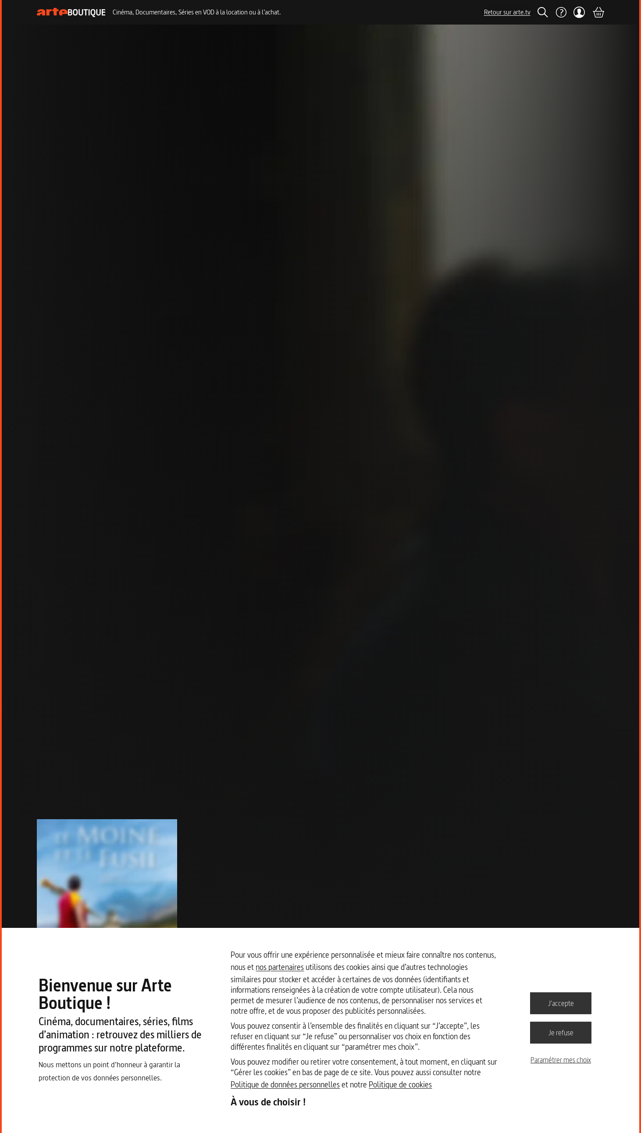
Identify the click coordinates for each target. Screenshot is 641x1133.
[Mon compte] (579, 12)
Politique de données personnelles (285, 1084)
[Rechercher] (543, 12)
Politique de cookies (400, 1084)
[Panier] (598, 12)
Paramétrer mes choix (561, 1060)
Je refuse (560, 1032)
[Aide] (560, 12)
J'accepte (561, 1003)
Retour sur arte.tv (507, 12)
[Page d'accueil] (71, 12)
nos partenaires (280, 967)
